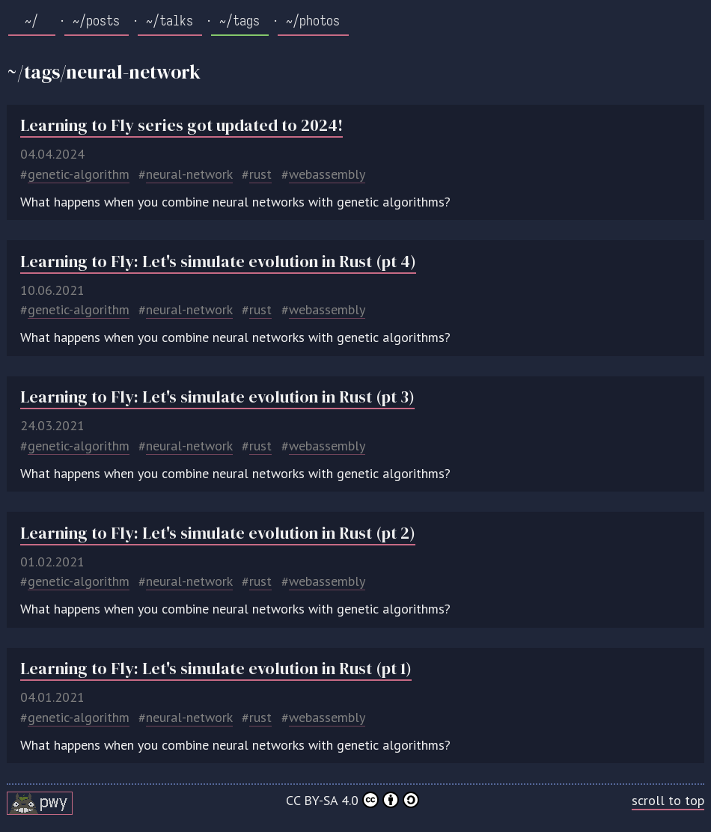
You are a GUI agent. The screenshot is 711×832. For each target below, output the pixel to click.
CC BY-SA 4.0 (352, 800)
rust (260, 174)
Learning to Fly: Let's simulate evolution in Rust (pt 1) (216, 668)
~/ (31, 21)
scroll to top (668, 800)
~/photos (313, 21)
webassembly (327, 174)
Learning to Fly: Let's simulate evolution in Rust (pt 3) (217, 397)
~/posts (96, 21)
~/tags (239, 21)
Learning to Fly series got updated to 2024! (181, 125)
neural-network (189, 174)
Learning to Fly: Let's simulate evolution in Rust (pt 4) (218, 261)
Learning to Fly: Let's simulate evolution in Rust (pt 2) (217, 533)
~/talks (169, 21)
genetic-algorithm (78, 174)
